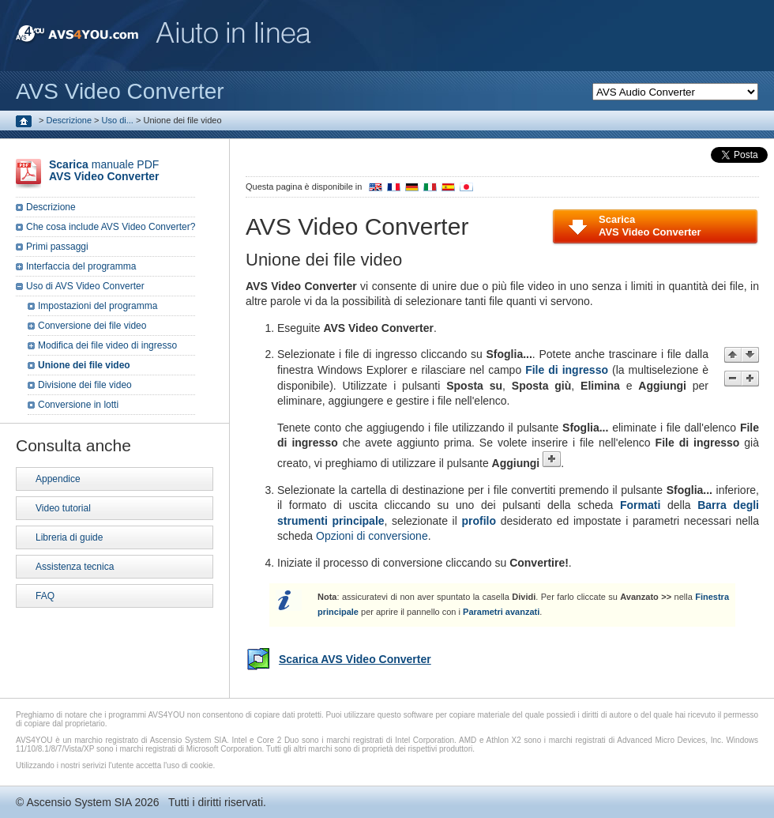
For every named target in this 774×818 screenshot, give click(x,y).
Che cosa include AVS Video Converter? (110, 226)
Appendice (58, 478)
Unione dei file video (84, 365)
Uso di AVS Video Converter (85, 286)
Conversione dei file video (92, 325)
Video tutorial (63, 508)
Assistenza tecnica (75, 566)
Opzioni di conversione (372, 536)
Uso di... (117, 120)
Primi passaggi (57, 246)
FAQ (45, 595)
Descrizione (69, 120)
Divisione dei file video (85, 384)
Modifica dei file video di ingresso (107, 345)
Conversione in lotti (78, 404)
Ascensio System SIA (78, 802)
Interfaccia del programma (81, 266)
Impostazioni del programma (97, 305)
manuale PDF (104, 170)
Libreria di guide (69, 537)
